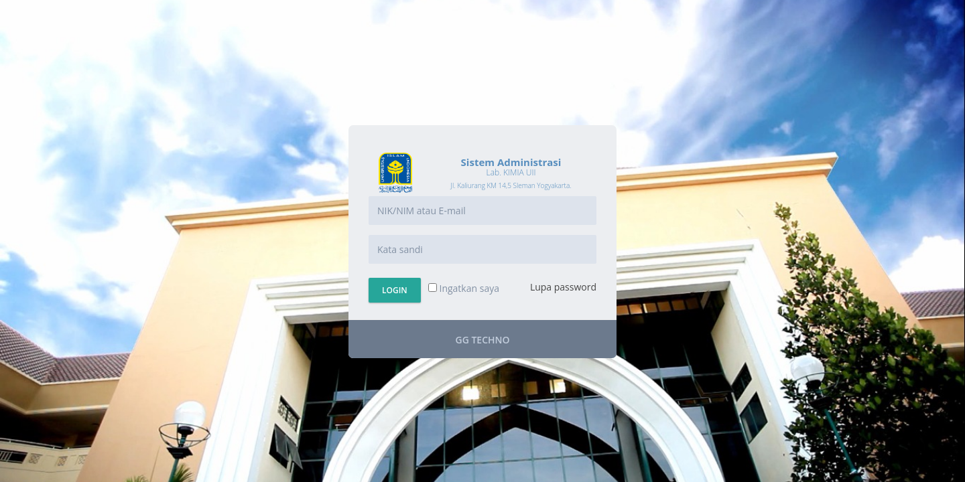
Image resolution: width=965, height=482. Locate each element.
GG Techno (482, 339)
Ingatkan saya (463, 288)
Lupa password (563, 286)
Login (394, 290)
